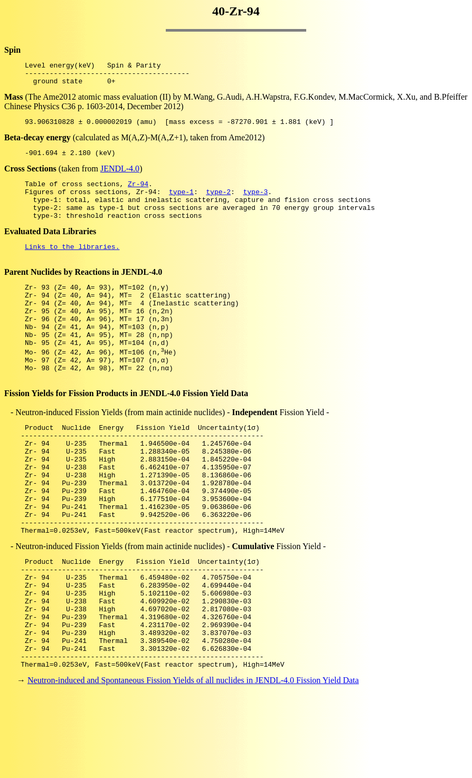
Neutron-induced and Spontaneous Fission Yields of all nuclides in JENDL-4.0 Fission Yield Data (193, 759)
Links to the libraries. (72, 263)
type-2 (218, 202)
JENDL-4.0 (119, 176)
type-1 (181, 202)
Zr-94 (138, 193)
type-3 (255, 202)
